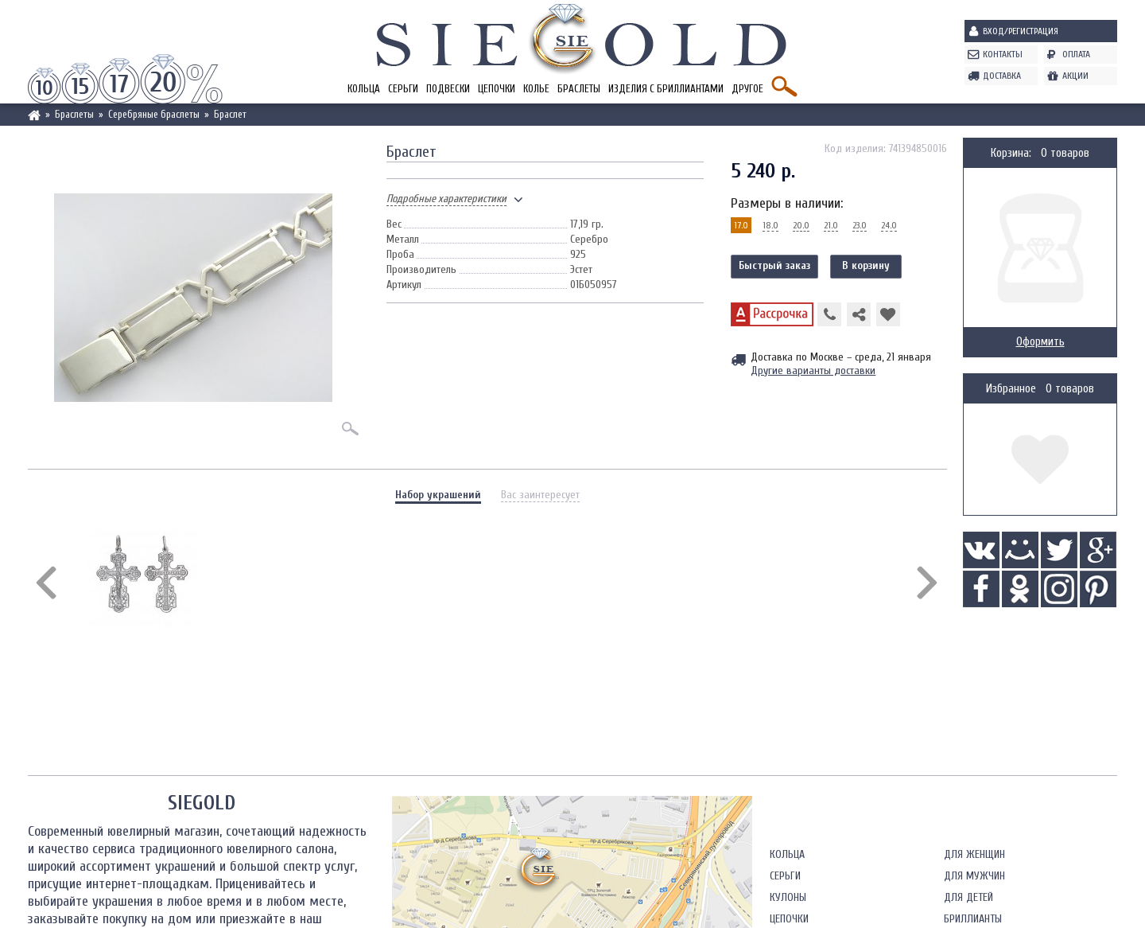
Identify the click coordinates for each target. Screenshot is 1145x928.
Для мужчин (974, 876)
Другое (747, 89)
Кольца (363, 89)
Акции (1075, 75)
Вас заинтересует (540, 494)
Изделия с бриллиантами (666, 89)
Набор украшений (438, 494)
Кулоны (788, 897)
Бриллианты (973, 919)
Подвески (448, 89)
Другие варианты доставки (813, 370)
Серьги (403, 89)
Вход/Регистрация (1020, 31)
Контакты (1003, 54)
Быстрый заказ (774, 265)
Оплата (1076, 54)
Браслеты (578, 89)
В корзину (866, 265)
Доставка (1002, 75)
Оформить (1040, 342)
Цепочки (496, 89)
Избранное (1011, 389)
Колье (536, 89)
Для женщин (974, 854)
